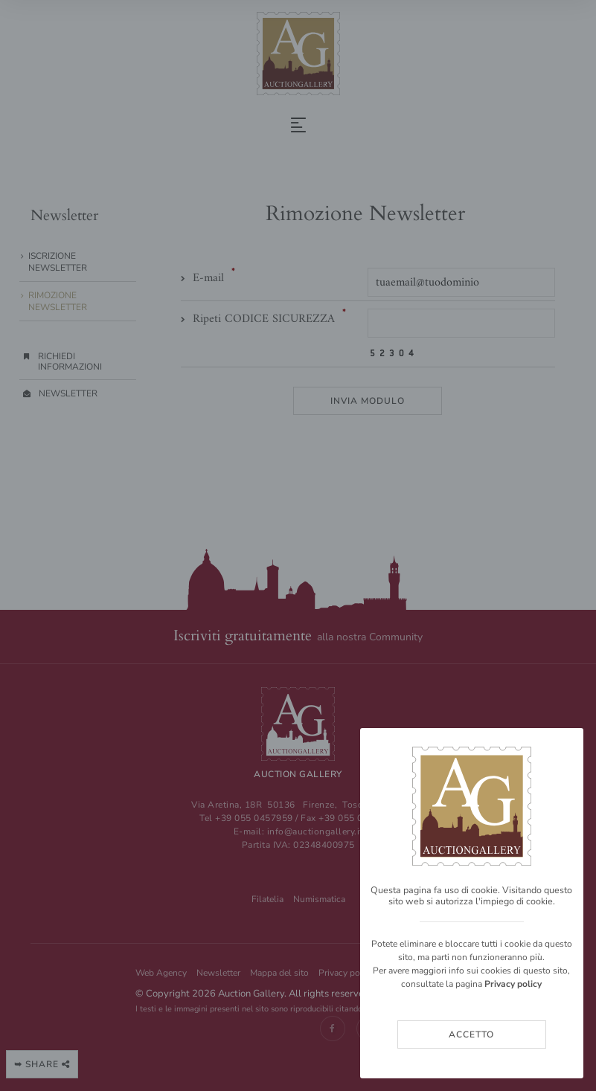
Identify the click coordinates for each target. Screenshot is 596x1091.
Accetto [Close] (471, 1034)
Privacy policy (513, 984)
